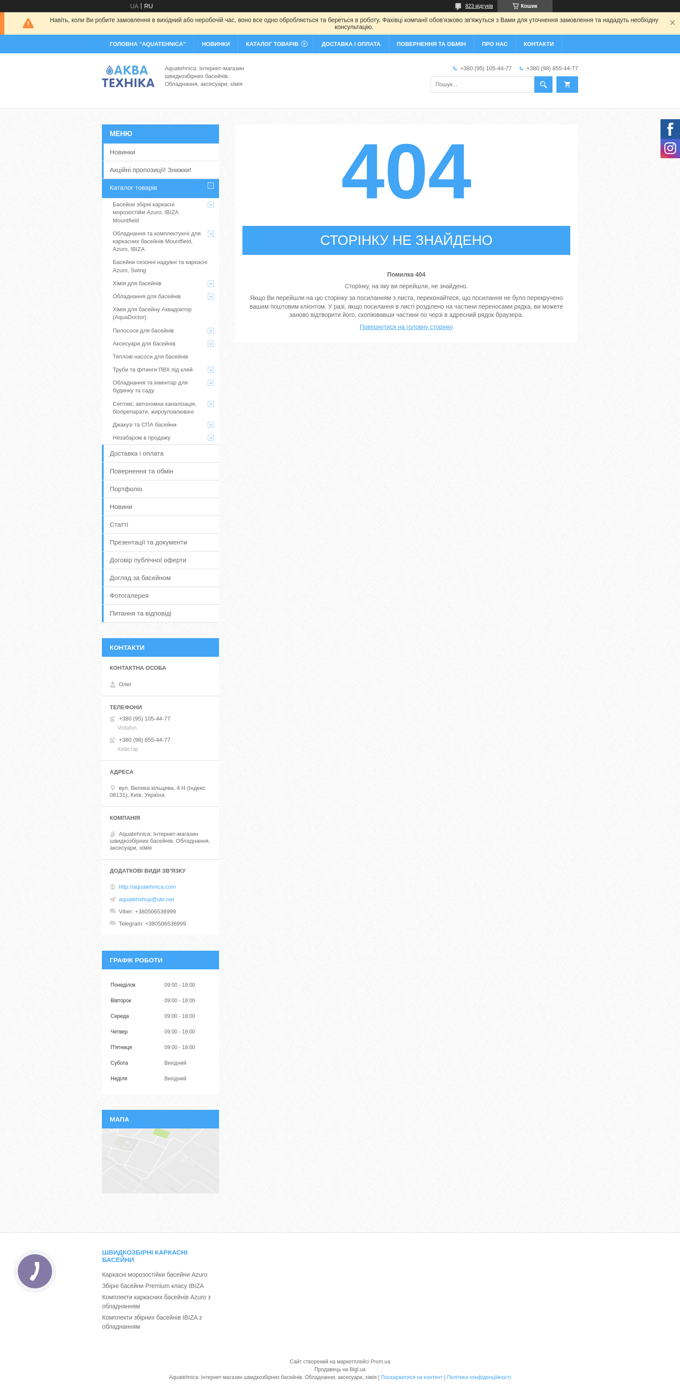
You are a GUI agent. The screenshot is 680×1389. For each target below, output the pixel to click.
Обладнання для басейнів (147, 296)
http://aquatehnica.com (147, 887)
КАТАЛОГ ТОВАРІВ (272, 44)
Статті (119, 524)
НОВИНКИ (216, 44)
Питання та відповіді (140, 613)
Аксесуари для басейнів (144, 343)
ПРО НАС (494, 44)
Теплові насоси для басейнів (150, 356)
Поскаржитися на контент (411, 1377)
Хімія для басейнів (137, 283)
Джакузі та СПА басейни (145, 424)
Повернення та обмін (141, 471)
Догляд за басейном (140, 577)
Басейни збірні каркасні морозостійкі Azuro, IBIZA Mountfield (145, 212)
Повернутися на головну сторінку (406, 326)
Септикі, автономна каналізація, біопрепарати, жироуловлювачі (154, 408)
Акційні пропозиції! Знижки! (150, 169)
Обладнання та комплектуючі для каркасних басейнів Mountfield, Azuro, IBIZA (157, 241)
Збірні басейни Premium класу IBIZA (153, 1285)
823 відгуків (479, 6)
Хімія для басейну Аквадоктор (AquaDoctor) (152, 313)
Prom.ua (380, 1362)
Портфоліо (126, 488)
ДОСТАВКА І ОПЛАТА (350, 44)
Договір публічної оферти (148, 560)
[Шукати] (543, 84)
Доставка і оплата (136, 453)
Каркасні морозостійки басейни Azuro (154, 1274)
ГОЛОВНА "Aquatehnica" (148, 44)
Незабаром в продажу (141, 437)
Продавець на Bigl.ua (340, 1369)
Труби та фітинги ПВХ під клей (153, 369)
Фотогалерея (129, 595)
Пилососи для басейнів (143, 330)
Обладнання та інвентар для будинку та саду (150, 386)
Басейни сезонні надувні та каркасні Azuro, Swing (160, 266)
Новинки (122, 152)
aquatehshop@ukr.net (146, 899)
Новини (121, 506)
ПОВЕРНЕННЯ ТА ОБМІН (431, 44)
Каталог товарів (133, 187)
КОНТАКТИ (539, 44)
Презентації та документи (148, 542)
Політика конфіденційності (479, 1377)
